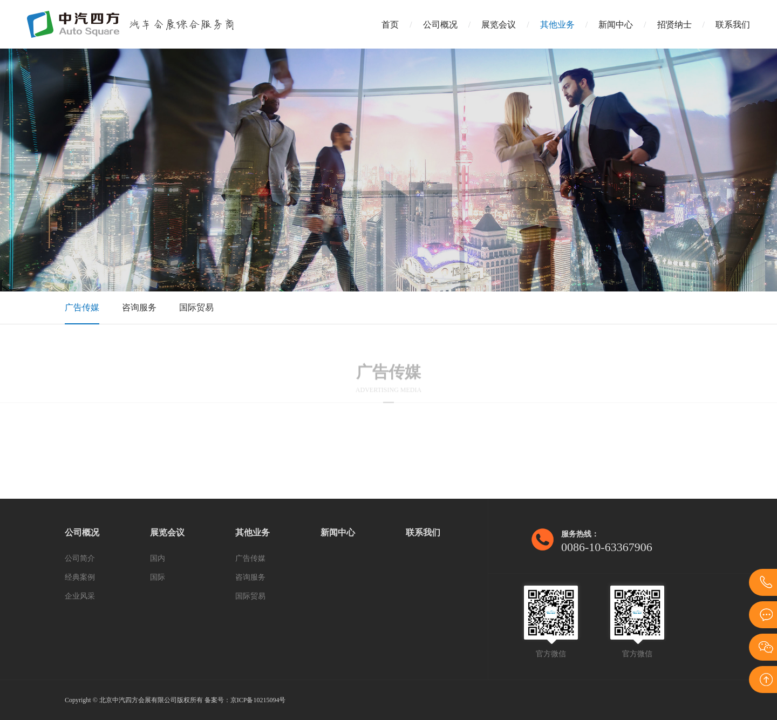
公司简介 (80, 558)
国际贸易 (196, 307)
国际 (157, 577)
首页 (390, 24)
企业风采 (80, 596)
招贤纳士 (674, 24)
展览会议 (498, 24)
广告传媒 (82, 307)
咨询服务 (139, 307)
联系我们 (732, 24)
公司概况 (440, 24)
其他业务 (557, 24)
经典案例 (80, 577)
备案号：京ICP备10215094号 (245, 700)
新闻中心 (615, 24)
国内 (157, 558)
